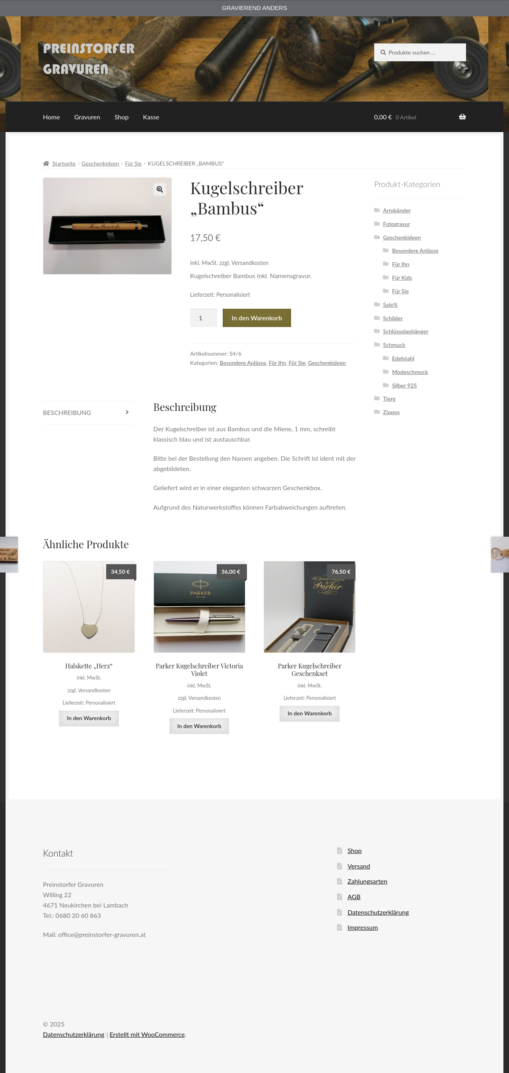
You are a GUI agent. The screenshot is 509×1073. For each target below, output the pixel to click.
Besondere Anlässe (243, 362)
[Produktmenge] (203, 318)
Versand (359, 866)
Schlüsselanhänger (405, 331)
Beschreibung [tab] (67, 412)
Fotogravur (396, 223)
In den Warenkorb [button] (89, 718)
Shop (122, 117)
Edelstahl (403, 358)
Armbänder (397, 210)
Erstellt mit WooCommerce (147, 1034)
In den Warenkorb (257, 317)
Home (51, 117)
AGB (354, 896)
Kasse (151, 117)
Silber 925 (404, 385)
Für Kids (402, 277)
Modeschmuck (410, 371)
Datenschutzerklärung (378, 912)
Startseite (64, 163)
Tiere (389, 398)
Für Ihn (277, 362)
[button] (159, 189)
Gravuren (87, 117)
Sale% (390, 304)
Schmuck (394, 344)
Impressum (363, 927)
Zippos (391, 412)
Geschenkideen (100, 163)
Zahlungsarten (367, 881)
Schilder (393, 318)
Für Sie (133, 163)
